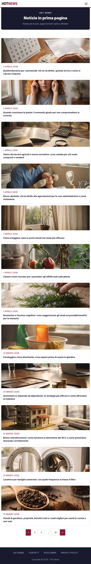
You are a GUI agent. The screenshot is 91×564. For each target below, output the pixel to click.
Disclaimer (50, 553)
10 (56, 532)
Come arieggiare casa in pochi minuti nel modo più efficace (33, 238)
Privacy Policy (69, 553)
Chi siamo (18, 553)
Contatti (34, 553)
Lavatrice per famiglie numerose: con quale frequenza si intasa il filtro (39, 479)
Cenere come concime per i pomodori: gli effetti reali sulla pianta (36, 276)
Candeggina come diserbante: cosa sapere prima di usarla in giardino (39, 357)
